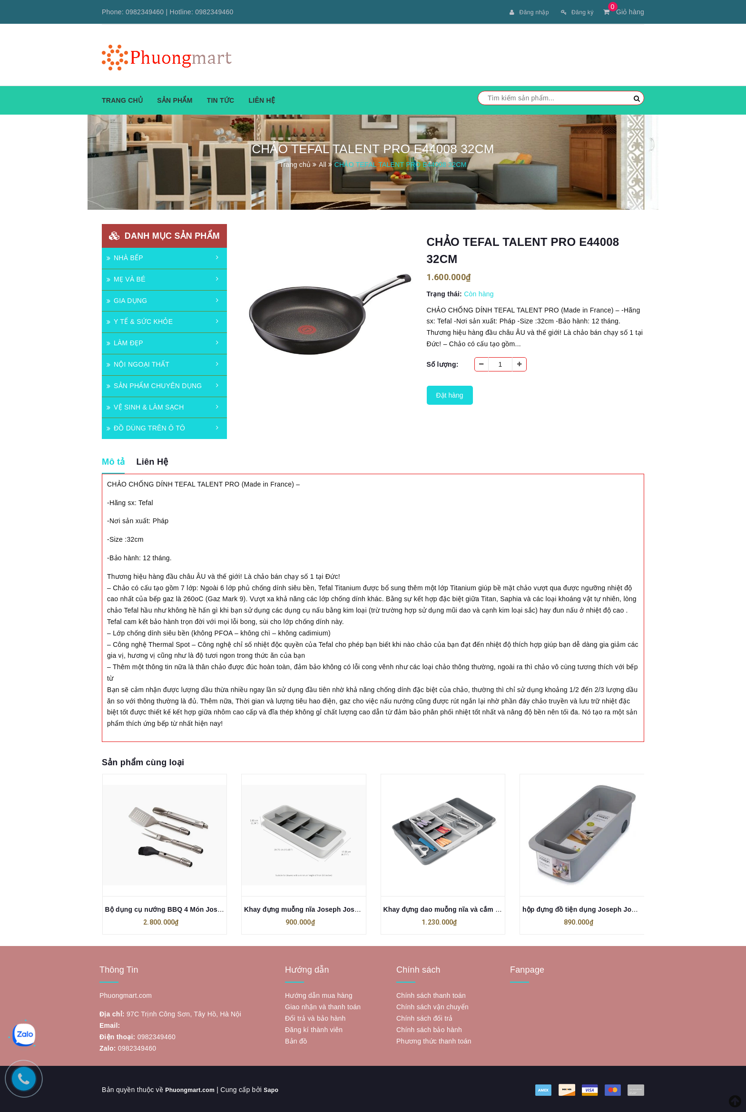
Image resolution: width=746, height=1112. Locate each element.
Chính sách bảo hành (429, 1028)
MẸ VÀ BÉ (126, 278)
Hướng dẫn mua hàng (319, 994)
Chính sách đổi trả (424, 1017)
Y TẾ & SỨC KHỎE (140, 320)
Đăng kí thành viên (314, 1028)
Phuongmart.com (193, 1088)
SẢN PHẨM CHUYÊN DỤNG (154, 385)
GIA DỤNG (127, 299)
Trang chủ (122, 99)
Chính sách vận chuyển (432, 1005)
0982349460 (145, 12)
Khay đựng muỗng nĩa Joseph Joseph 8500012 (319, 908)
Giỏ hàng (623, 12)
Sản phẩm (174, 99)
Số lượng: (443, 363)
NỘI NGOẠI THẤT (138, 363)
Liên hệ (261, 99)
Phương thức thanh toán (433, 1040)
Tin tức (221, 99)
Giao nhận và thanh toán (323, 1005)
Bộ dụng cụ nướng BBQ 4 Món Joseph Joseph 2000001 (194, 908)
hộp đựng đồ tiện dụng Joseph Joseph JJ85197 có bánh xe (617, 908)
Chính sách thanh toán (431, 994)
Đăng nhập (523, 12)
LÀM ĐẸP (125, 342)
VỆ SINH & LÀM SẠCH (145, 406)
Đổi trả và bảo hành (315, 1017)
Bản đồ (296, 1040)
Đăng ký (575, 12)
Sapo (279, 1088)
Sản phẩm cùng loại (143, 761)
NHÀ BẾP (125, 257)
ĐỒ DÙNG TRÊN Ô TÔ (146, 427)
